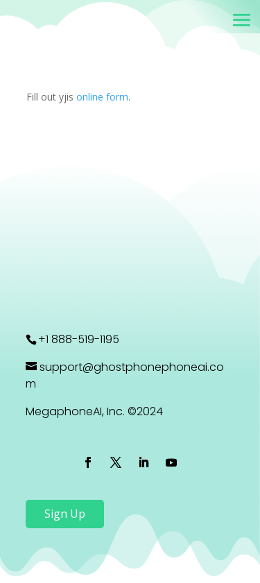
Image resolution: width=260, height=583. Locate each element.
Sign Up (64, 513)
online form (102, 96)
